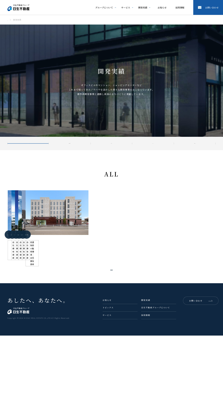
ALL (23, 143)
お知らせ (162, 7)
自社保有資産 (194, 143)
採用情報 (179, 7)
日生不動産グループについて (155, 381)
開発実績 (142, 7)
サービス (125, 7)
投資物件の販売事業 (63, 143)
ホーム (10, 19)
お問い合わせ (212, 7)
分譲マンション (152, 143)
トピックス (108, 381)
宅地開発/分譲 (109, 143)
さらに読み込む (106, 340)
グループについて (104, 7)
